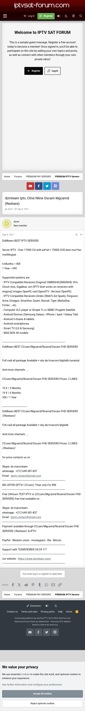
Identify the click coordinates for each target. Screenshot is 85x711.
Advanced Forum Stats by (42, 621)
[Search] (80, 16)
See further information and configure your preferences (32, 684)
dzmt (10, 209)
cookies (25, 674)
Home (69, 611)
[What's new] (73, 16)
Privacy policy (48, 611)
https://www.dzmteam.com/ (34, 558)
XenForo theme (39, 625)
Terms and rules (29, 611)
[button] (5, 16)
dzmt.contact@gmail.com (26, 475)
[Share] (76, 234)
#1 (81, 234)
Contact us (12, 611)
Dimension (34, 606)
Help (60, 611)
